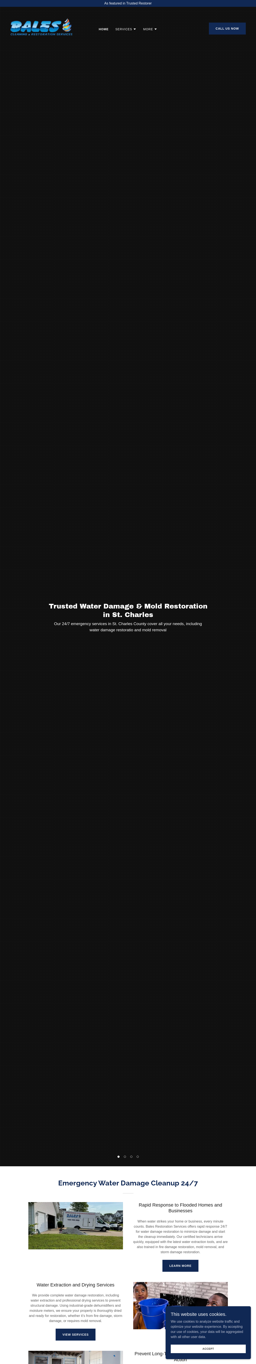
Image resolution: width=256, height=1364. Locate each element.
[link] (41, 28)
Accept (208, 1348)
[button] (118, 1157)
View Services (75, 1334)
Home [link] (103, 29)
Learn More (180, 1265)
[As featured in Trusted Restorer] (128, 3)
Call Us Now (227, 28)
